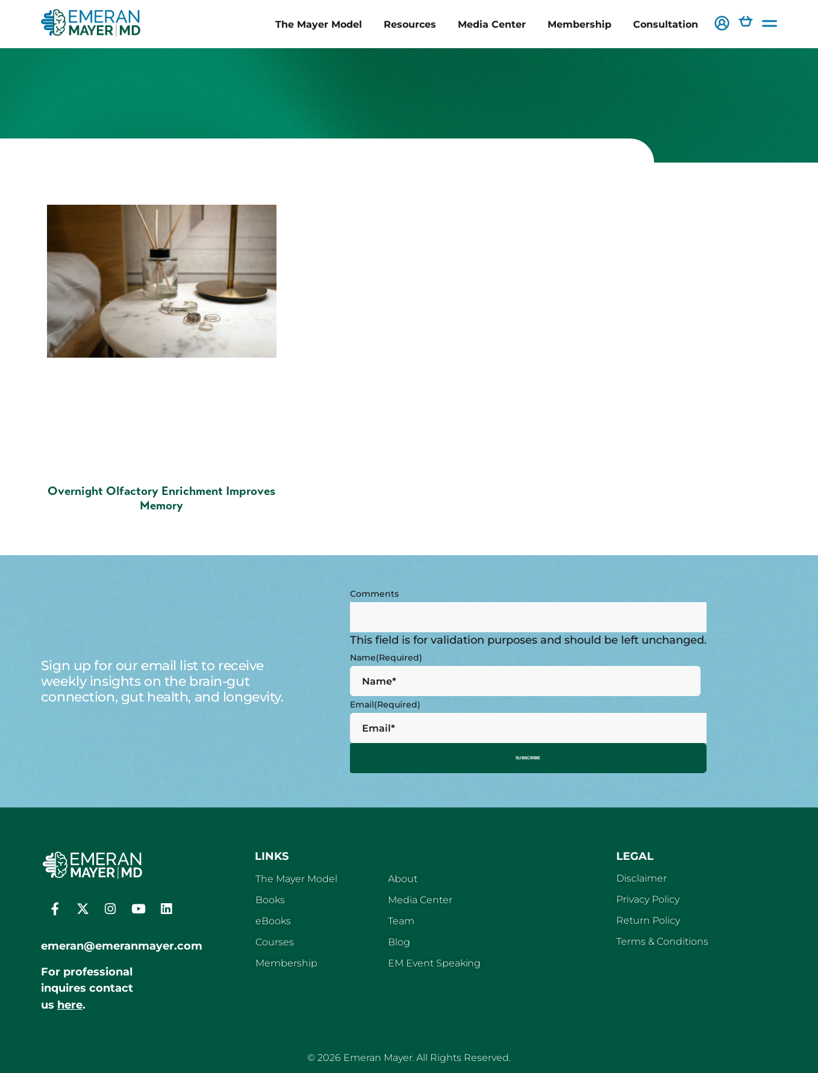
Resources (410, 24)
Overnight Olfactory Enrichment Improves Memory (161, 498)
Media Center (492, 24)
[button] (721, 24)
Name (386, 657)
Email (385, 704)
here (70, 1000)
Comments (374, 593)
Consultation (665, 24)
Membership (579, 24)
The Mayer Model (318, 24)
